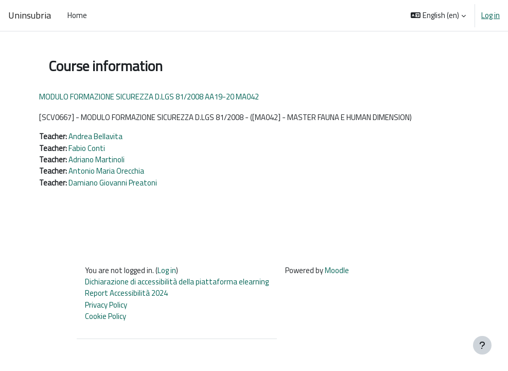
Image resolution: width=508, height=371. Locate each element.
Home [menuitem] (77, 15)
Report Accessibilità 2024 (126, 293)
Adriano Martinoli (96, 159)
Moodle (337, 270)
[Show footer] (482, 345)
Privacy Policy (106, 305)
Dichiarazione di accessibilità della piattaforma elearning (177, 282)
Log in (490, 15)
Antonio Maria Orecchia (106, 171)
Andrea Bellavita (95, 136)
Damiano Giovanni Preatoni (112, 183)
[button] (438, 15)
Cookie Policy (105, 316)
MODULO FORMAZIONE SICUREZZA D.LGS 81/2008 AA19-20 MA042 (149, 97)
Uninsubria (29, 15)
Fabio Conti (86, 148)
